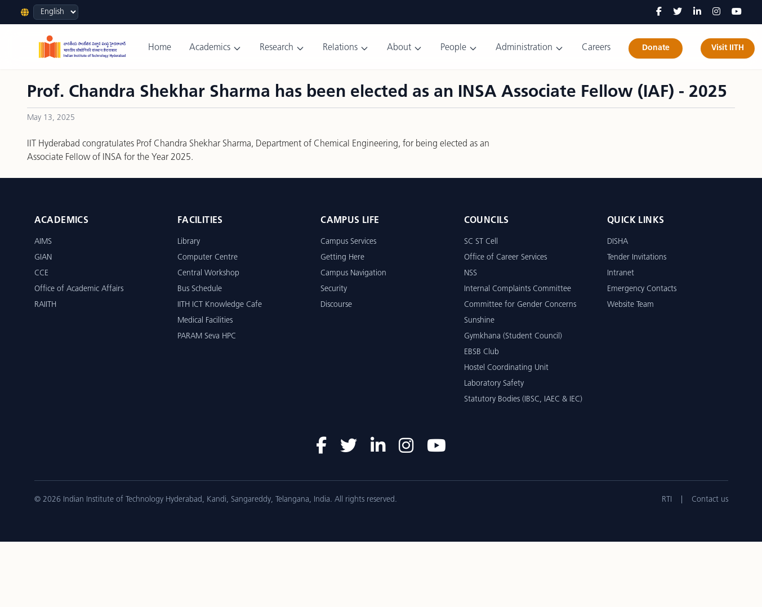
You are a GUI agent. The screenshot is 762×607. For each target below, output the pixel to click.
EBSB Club (481, 352)
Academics (215, 48)
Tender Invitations (636, 257)
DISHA (617, 242)
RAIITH (45, 305)
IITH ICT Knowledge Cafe (219, 305)
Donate (656, 48)
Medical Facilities (205, 320)
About (404, 48)
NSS (470, 273)
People (459, 48)
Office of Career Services (505, 257)
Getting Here (342, 257)
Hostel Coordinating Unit (506, 368)
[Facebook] (659, 12)
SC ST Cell (481, 242)
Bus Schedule (199, 289)
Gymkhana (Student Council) (513, 336)
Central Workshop (208, 273)
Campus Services (348, 242)
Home (159, 47)
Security (333, 289)
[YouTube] (737, 12)
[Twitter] (677, 12)
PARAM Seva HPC (206, 336)
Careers (596, 47)
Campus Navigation (353, 273)
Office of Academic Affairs (78, 289)
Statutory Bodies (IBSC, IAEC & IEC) (523, 399)
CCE (41, 273)
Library (188, 242)
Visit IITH (727, 48)
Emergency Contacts (641, 289)
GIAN (43, 257)
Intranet (620, 273)
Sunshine (479, 320)
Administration (530, 48)
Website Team (630, 305)
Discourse (336, 305)
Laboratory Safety (494, 384)
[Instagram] (716, 12)
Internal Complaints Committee (517, 289)
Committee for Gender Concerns (520, 305)
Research (282, 48)
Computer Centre (207, 257)
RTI (667, 500)
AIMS (43, 242)
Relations (346, 48)
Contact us (710, 500)
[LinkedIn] (697, 12)
